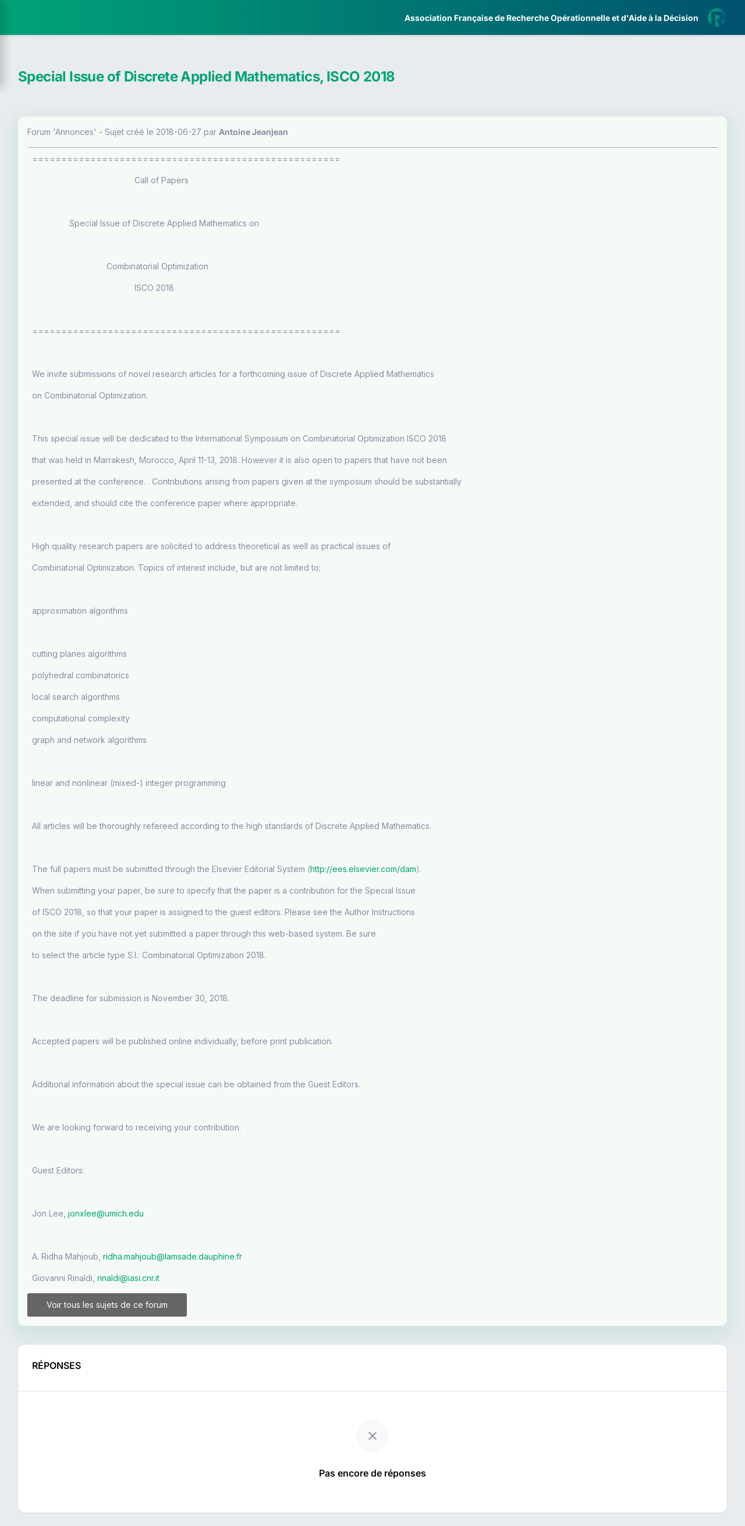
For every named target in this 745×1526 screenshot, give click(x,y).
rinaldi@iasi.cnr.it (282, 1278)
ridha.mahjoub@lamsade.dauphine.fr (326, 1256)
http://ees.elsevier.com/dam (517, 869)
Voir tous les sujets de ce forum (240, 1310)
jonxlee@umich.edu (259, 1213)
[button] (17, 345)
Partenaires (47, 267)
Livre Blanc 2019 (59, 430)
